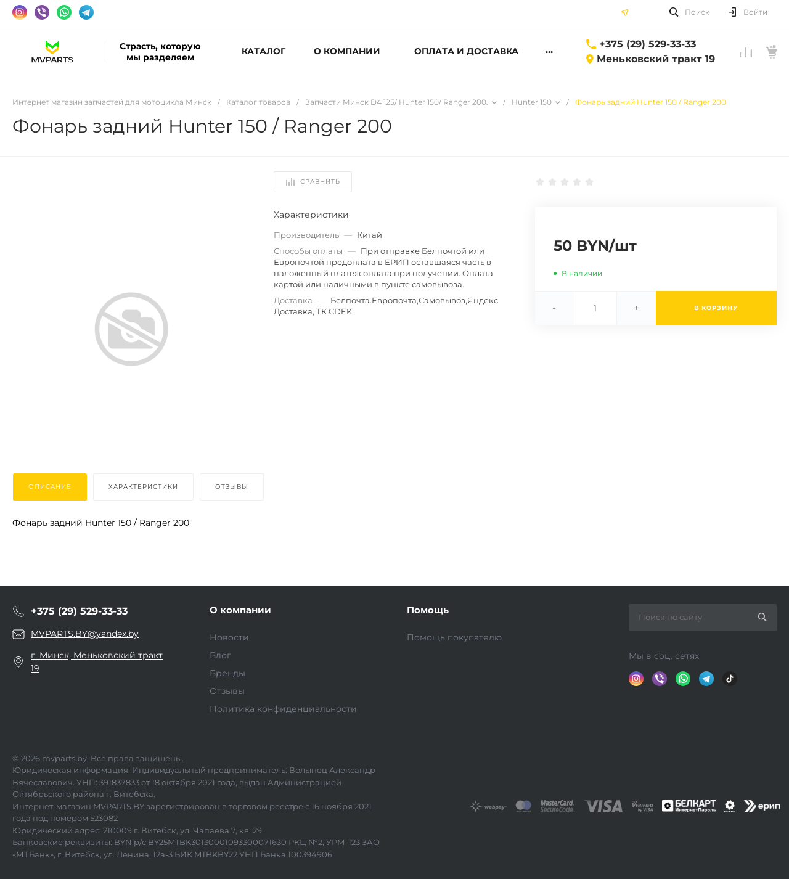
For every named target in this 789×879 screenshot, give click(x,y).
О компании (240, 610)
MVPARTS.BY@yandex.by (85, 633)
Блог (220, 655)
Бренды (227, 673)
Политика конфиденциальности (283, 708)
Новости (229, 637)
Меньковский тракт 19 (656, 59)
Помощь (428, 610)
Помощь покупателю (454, 637)
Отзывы (227, 691)
